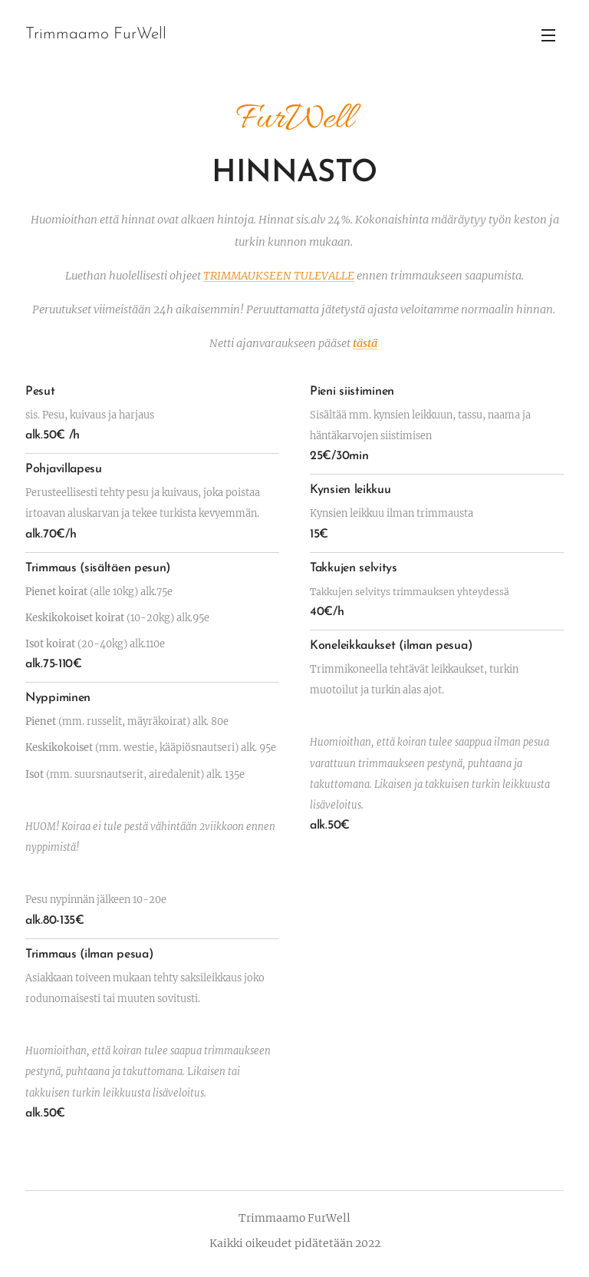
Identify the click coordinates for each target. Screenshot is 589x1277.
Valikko (548, 35)
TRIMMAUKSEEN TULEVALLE (278, 276)
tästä (365, 343)
